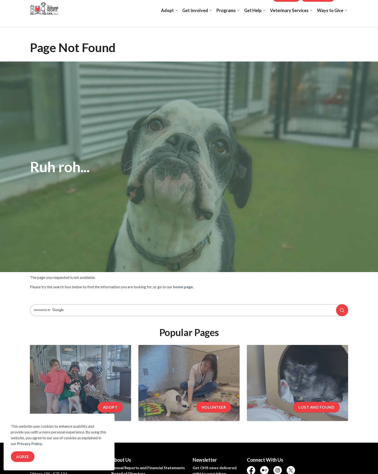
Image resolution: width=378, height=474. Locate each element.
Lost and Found (242, 6)
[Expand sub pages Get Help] (264, 20)
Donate (286, 7)
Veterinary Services (289, 19)
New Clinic (318, 7)
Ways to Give (330, 19)
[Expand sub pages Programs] (238, 20)
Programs (226, 19)
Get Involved (195, 19)
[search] (187, 310)
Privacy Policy (29, 443)
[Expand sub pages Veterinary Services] (311, 20)
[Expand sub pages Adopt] (176, 20)
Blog (264, 6)
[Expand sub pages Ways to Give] (345, 20)
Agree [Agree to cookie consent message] (22, 456)
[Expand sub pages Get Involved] (210, 20)
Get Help (253, 19)
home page (183, 286)
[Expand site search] (343, 6)
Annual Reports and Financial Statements (148, 467)
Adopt (167, 19)
